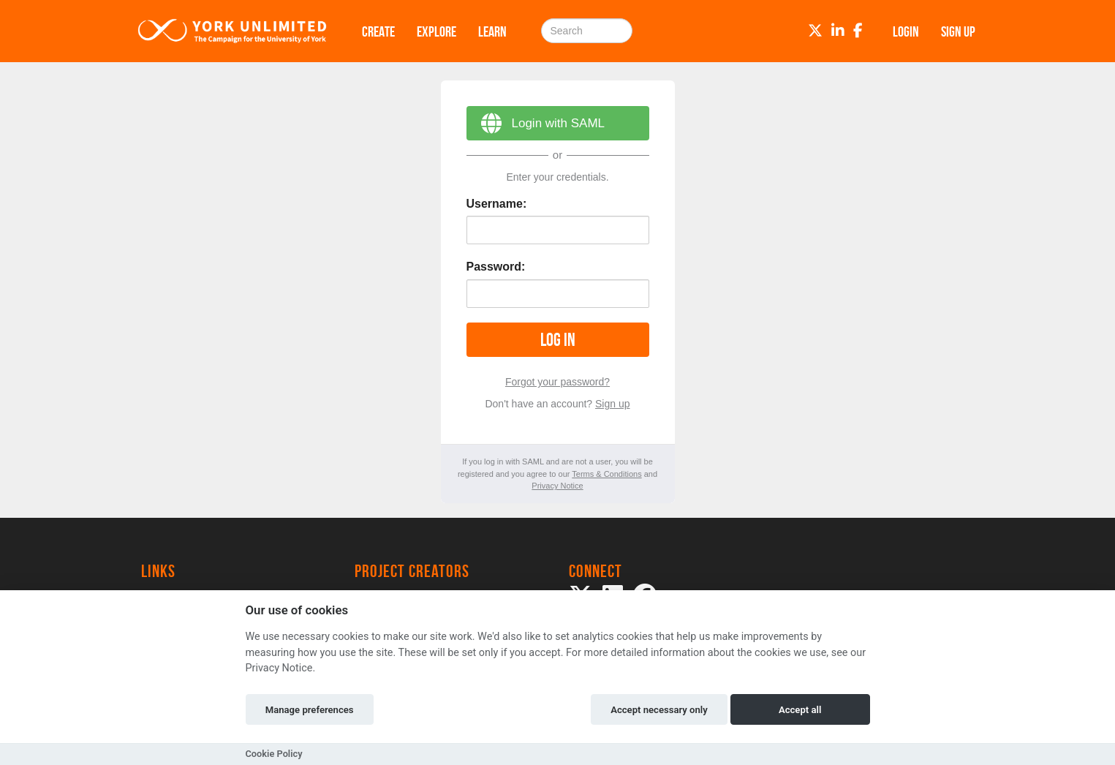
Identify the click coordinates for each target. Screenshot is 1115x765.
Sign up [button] (958, 31)
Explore (436, 31)
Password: (496, 266)
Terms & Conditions (606, 474)
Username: (496, 203)
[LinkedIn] (838, 30)
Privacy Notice (557, 485)
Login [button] (906, 31)
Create (378, 31)
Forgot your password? (557, 382)
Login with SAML (535, 125)
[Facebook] (858, 30)
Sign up (612, 404)
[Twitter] (815, 30)
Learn (492, 31)
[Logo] (232, 31)
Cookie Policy (274, 753)
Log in (557, 340)
